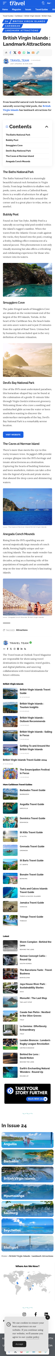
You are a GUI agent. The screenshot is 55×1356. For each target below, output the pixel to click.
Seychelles (12, 1230)
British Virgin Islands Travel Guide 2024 (25, 759)
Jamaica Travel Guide (32, 902)
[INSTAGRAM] (24, 1314)
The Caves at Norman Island (20, 156)
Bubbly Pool (12, 140)
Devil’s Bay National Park (18, 151)
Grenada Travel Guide (32, 846)
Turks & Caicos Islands (30, 896)
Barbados (24, 794)
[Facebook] (8, 649)
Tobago (23, 921)
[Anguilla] (27, 1140)
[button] (5, 3)
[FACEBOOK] (36, 1314)
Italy (22, 1020)
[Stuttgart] (27, 1243)
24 (6, 21)
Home (4, 1256)
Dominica (24, 822)
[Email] (33, 52)
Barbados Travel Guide (32, 790)
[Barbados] (27, 1157)
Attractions (22, 630)
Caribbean (12, 26)
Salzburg (11, 1213)
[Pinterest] (18, 649)
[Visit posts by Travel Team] (5, 643)
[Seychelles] (27, 1226)
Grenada (24, 850)
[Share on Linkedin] (28, 52)
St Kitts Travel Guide (31, 832)
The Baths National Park (18, 135)
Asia (22, 991)
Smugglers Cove (14, 145)
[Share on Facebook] (10, 52)
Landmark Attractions (21, 30)
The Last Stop (26, 1002)
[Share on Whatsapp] (24, 52)
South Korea (26, 963)
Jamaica (23, 907)
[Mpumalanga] (27, 1192)
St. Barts (24, 864)
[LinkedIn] (21, 649)
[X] (11, 649)
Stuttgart (11, 1247)
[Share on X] (15, 52)
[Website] (4, 649)
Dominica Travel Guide (32, 818)
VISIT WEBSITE (13, 434)
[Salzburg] (27, 1209)
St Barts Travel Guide (32, 860)
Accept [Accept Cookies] (19, 1345)
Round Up (24, 1076)
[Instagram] (14, 649)
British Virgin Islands (29, 21)
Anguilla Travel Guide (32, 804)
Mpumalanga (14, 1196)
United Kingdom (27, 1048)
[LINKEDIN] (46, 1314)
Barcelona (25, 977)
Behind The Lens (27, 949)
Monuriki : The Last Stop (33, 998)
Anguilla (24, 808)
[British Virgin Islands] (27, 1174)
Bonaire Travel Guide (32, 874)
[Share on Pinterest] (19, 52)
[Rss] (25, 649)
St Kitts (23, 836)
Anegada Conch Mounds (18, 161)
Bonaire (23, 878)
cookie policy (32, 1337)
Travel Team (19, 60)
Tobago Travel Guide (31, 916)
